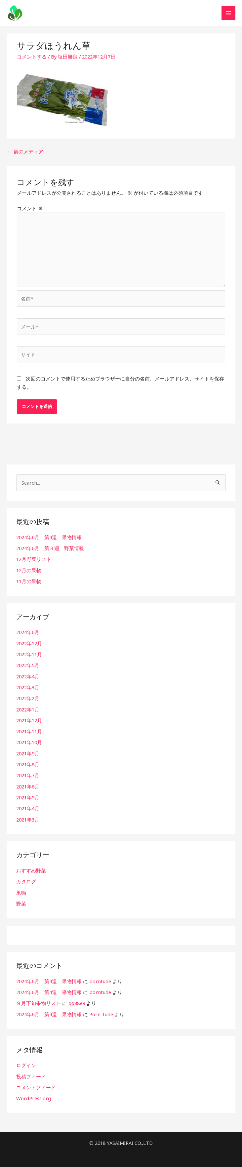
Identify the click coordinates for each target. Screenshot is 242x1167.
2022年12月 (29, 642)
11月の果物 (28, 581)
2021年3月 (27, 816)
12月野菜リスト (33, 559)
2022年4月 (27, 675)
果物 (21, 889)
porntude (99, 977)
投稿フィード (31, 1071)
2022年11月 (29, 653)
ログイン (26, 1061)
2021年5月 (27, 794)
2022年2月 (27, 697)
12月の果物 (28, 570)
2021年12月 (29, 718)
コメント (30, 211)
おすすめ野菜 (31, 867)
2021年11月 (29, 729)
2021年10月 (29, 740)
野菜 (21, 900)
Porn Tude (100, 1010)
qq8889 (76, 999)
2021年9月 (27, 751)
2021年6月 (27, 784)
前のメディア (25, 154)
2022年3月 (27, 686)
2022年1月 (27, 707)
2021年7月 (27, 773)
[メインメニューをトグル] (228, 15)
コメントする (32, 60)
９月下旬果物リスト (38, 999)
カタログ (26, 878)
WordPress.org (33, 1093)
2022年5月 (27, 664)
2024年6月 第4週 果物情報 (49, 537)
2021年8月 (27, 762)
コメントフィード (36, 1082)
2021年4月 (27, 805)
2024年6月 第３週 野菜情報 (50, 548)
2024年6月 (27, 632)
